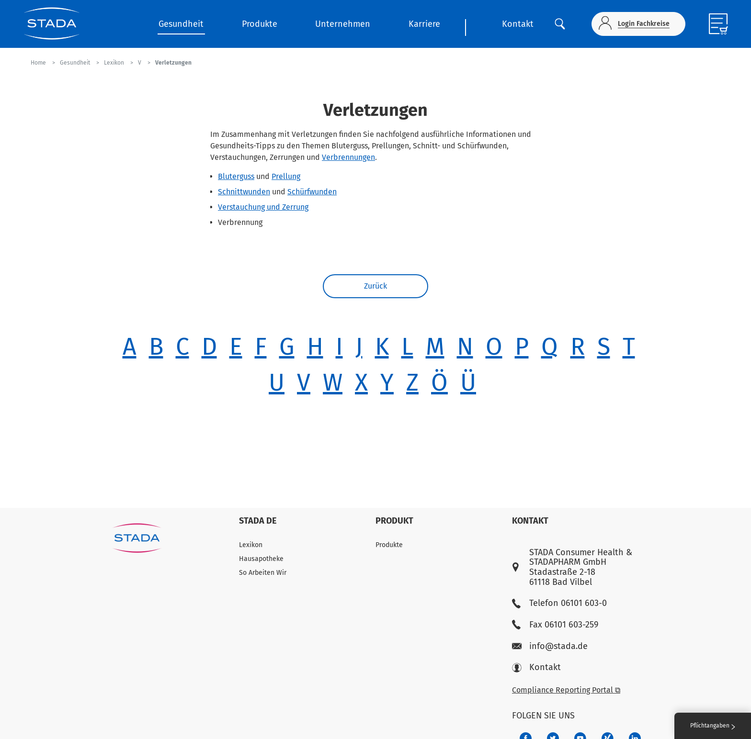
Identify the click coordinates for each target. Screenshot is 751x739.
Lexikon (250, 545)
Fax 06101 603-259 (555, 625)
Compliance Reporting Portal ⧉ (566, 689)
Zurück (375, 286)
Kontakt (518, 24)
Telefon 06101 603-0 (559, 603)
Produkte (259, 24)
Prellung (286, 176)
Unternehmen (342, 24)
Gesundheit (181, 24)
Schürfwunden (312, 191)
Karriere (424, 24)
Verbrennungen (348, 157)
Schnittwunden (244, 191)
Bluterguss (236, 176)
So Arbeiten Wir (262, 573)
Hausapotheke (261, 559)
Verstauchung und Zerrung (263, 207)
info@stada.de (550, 646)
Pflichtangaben (712, 725)
